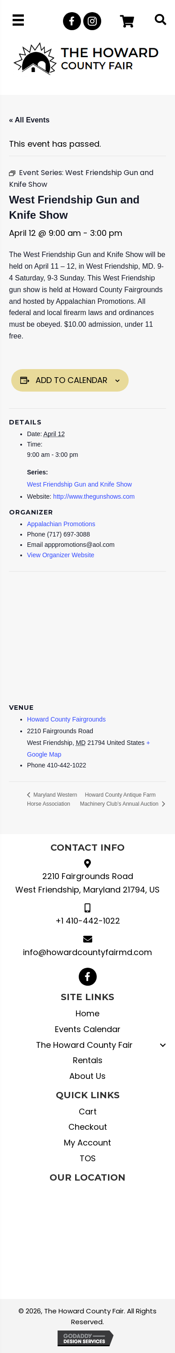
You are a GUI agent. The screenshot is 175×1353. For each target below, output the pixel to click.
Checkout (87, 1126)
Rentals (88, 1060)
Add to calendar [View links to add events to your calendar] (72, 380)
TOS (88, 1158)
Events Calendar (88, 1029)
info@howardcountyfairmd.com (87, 952)
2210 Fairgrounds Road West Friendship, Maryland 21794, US (87, 882)
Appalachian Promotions (61, 524)
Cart (88, 1111)
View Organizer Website (60, 555)
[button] (72, 21)
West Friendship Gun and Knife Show (79, 484)
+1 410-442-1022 (87, 920)
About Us (87, 1076)
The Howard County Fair (84, 1045)
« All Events (29, 120)
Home (87, 1013)
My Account (87, 1142)
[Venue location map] (87, 636)
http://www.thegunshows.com (94, 496)
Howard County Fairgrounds (66, 719)
